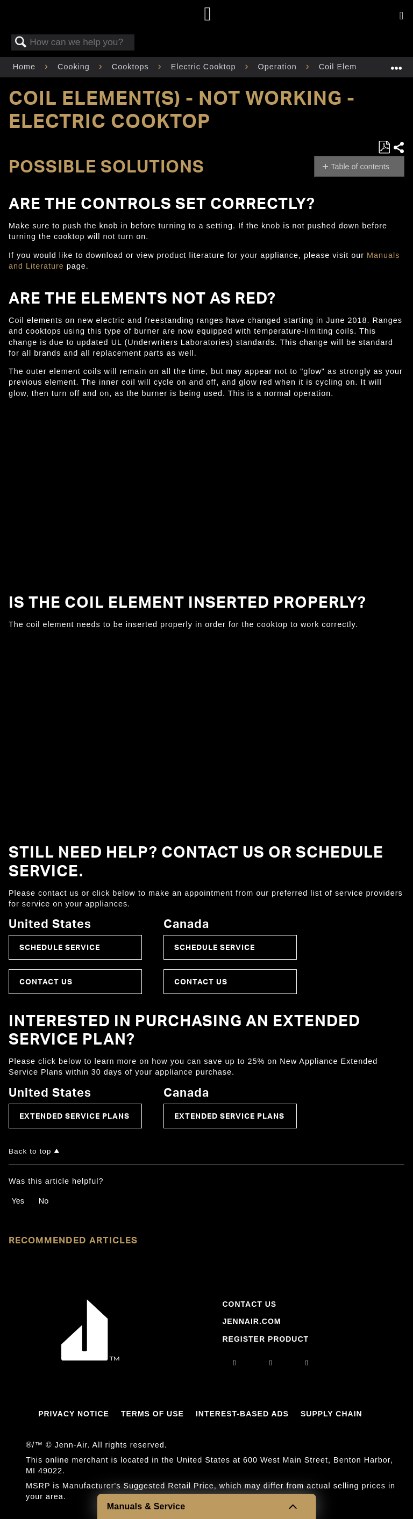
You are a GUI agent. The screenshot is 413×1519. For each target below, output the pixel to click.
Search (21, 42)
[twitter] (307, 1363)
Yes (17, 1201)
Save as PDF (384, 147)
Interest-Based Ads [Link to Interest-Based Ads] (242, 1413)
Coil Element (345, 66)
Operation (278, 66)
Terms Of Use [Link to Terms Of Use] (152, 1413)
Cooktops (132, 66)
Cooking (75, 66)
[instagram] (235, 1363)
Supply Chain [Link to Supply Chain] (331, 1413)
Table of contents (360, 166)
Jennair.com (251, 1321)
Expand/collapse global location (396, 63)
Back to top (30, 1151)
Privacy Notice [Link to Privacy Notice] (73, 1413)
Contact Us (46, 981)
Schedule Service (59, 947)
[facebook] (271, 1363)
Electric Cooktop (205, 66)
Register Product (265, 1339)
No (43, 1201)
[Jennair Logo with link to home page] (90, 1358)
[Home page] (207, 14)
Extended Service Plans (74, 1115)
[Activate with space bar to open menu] (401, 16)
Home (25, 66)
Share (398, 147)
